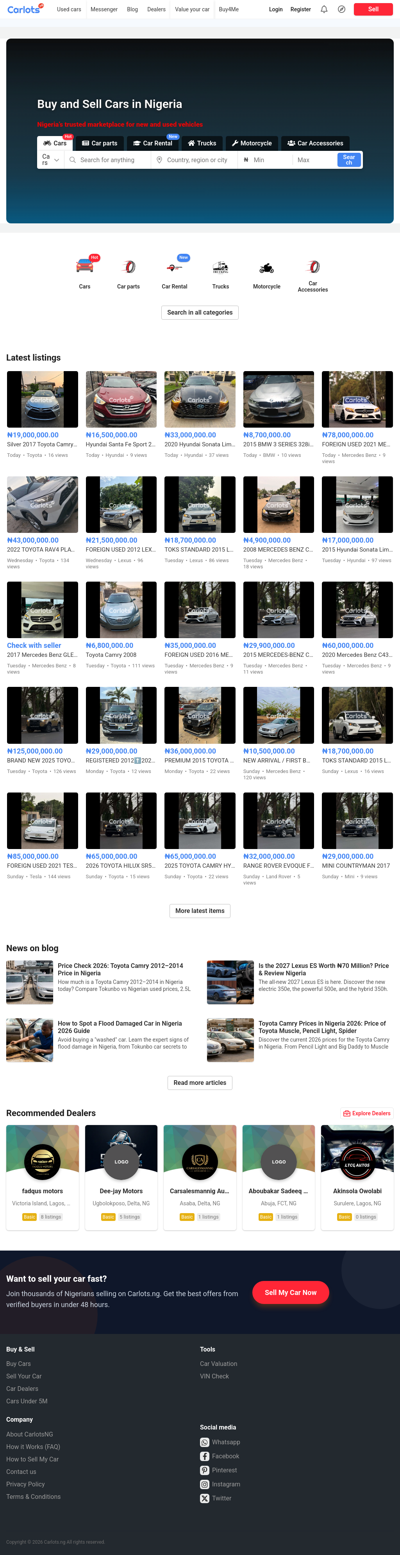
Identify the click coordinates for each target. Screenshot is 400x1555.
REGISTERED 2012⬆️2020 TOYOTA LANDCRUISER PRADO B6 (121, 760)
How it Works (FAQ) (33, 1447)
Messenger (104, 9)
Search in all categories (200, 312)
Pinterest (218, 1470)
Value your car (192, 9)
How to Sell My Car (32, 1459)
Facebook (219, 1456)
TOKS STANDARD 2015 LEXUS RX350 (200, 549)
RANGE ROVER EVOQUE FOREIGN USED (278, 865)
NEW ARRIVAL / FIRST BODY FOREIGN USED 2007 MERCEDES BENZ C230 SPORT (278, 760)
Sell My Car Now (291, 1292)
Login (276, 9)
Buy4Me (229, 9)
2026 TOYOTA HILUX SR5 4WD (121, 865)
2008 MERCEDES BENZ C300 (278, 549)
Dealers (156, 9)
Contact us (21, 1471)
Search (349, 160)
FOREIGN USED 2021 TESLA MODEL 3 (42, 865)
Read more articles (199, 1082)
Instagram (220, 1484)
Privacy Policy (25, 1484)
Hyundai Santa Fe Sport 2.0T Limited (121, 444)
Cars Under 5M (27, 1401)
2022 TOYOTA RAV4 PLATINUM (42, 549)
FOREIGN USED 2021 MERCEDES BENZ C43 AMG (357, 444)
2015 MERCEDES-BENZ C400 (278, 654)
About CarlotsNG (29, 1434)
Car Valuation (219, 1363)
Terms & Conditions (33, 1496)
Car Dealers (22, 1388)
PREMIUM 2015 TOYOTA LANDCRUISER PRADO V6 (200, 760)
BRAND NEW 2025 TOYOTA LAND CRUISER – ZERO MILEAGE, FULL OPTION (42, 760)
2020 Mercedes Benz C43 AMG (357, 654)
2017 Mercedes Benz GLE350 (42, 654)
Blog (132, 9)
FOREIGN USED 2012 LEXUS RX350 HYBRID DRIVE (121, 549)
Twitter (215, 1498)
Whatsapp (220, 1442)
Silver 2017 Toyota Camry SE (42, 444)
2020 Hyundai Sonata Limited (200, 444)
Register (301, 9)
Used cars (69, 9)
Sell (373, 9)
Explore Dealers (367, 1113)
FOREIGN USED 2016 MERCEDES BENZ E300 (200, 654)
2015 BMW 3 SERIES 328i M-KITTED (278, 444)
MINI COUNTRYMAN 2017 (356, 865)
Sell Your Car (24, 1376)
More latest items (200, 911)
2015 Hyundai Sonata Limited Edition (357, 549)
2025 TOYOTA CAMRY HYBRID (200, 865)
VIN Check (214, 1376)
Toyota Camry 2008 (111, 654)
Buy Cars (18, 1363)
